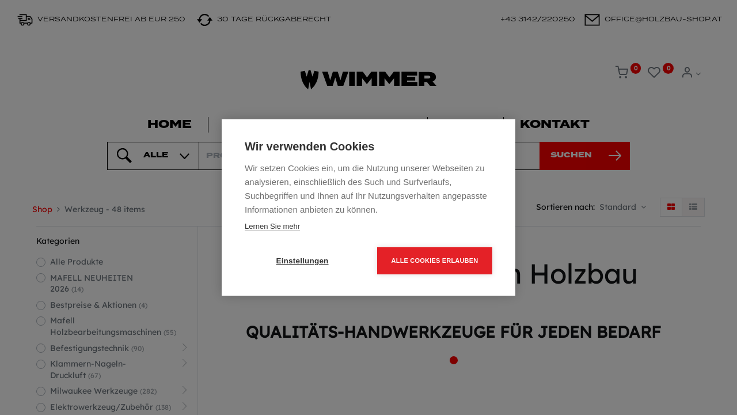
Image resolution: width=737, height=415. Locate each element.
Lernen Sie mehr (272, 226)
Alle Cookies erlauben (435, 260)
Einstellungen (302, 260)
